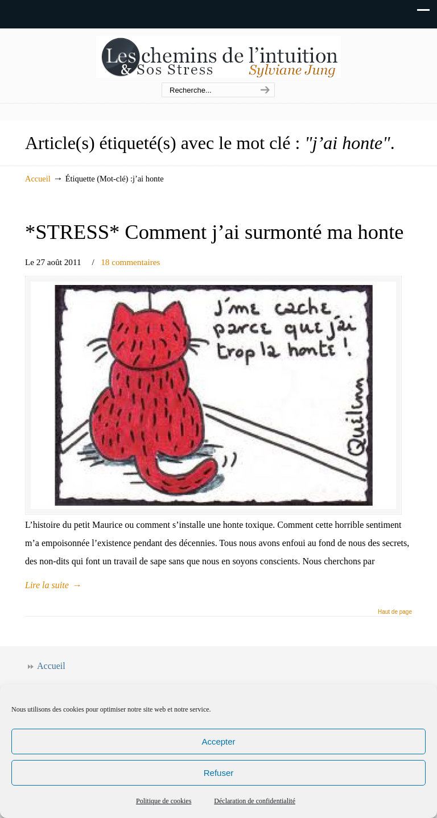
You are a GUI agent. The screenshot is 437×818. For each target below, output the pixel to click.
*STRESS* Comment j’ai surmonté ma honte (214, 231)
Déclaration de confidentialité (254, 801)
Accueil (38, 178)
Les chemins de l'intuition (218, 56)
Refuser (219, 773)
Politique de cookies (163, 801)
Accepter (218, 741)
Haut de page (395, 612)
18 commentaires (130, 262)
